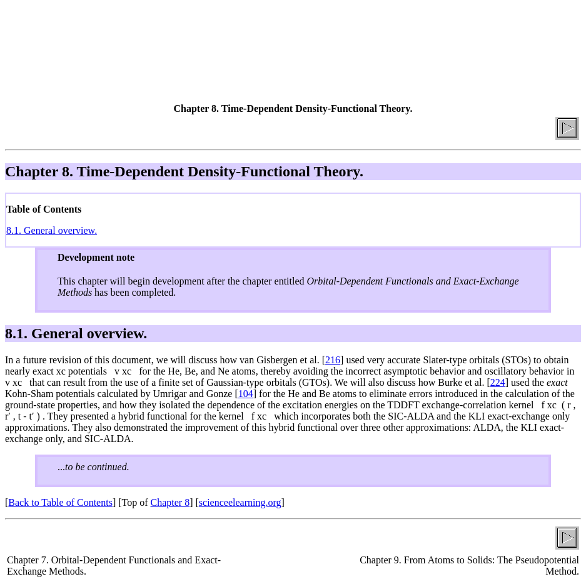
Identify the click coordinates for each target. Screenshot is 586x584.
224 (497, 382)
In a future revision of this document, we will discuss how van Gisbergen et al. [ (165, 360)
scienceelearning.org (240, 502)
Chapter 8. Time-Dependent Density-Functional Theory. (184, 171)
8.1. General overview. (51, 230)
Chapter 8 (170, 502)
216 (332, 360)
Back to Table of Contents (60, 502)
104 (245, 393)
